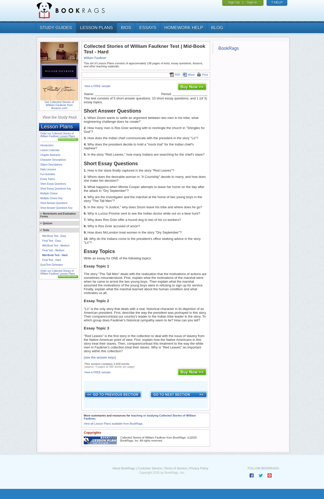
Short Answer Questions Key (56, 207)
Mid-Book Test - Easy (54, 236)
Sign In (252, 2)
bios (126, 27)
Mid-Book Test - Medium (56, 245)
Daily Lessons (48, 169)
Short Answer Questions (53, 203)
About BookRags (123, 468)
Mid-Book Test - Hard (55, 255)
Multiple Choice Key (51, 198)
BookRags (228, 48)
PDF (175, 74)
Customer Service (150, 468)
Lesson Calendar (49, 150)
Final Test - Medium (53, 250)
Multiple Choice (48, 193)
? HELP (277, 2)
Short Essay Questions (53, 183)
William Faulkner (95, 58)
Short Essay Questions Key (55, 188)
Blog (217, 27)
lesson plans (96, 27)
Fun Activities (47, 174)
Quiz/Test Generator (51, 264)
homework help (183, 27)
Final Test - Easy (51, 240)
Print (202, 74)
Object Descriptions (51, 164)
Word (188, 74)
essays (147, 27)
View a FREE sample (97, 86)
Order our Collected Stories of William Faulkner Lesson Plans (57, 135)
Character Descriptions (53, 159)
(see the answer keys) (100, 357)
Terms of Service (175, 468)
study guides (56, 27)
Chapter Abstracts (50, 155)
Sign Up (234, 2)
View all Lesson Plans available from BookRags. (113, 423)
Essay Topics (47, 179)
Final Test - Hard (51, 260)
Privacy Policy (198, 468)
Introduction (46, 145)
